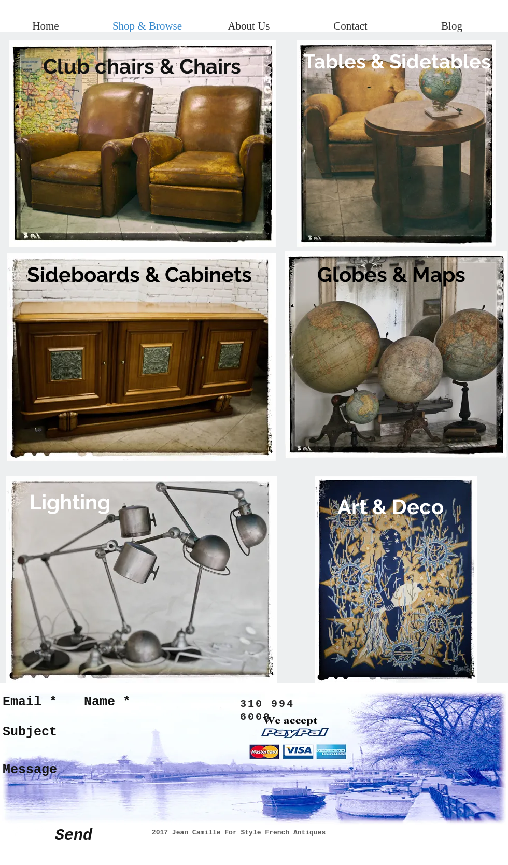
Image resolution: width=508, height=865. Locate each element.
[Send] (73, 835)
